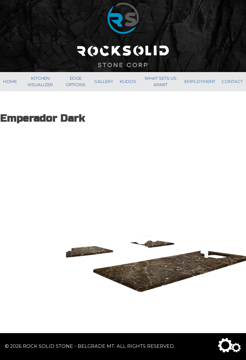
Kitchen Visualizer (40, 81)
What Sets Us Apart (160, 81)
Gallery (103, 81)
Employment (199, 81)
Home (10, 81)
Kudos (128, 81)
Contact (232, 81)
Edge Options (76, 81)
